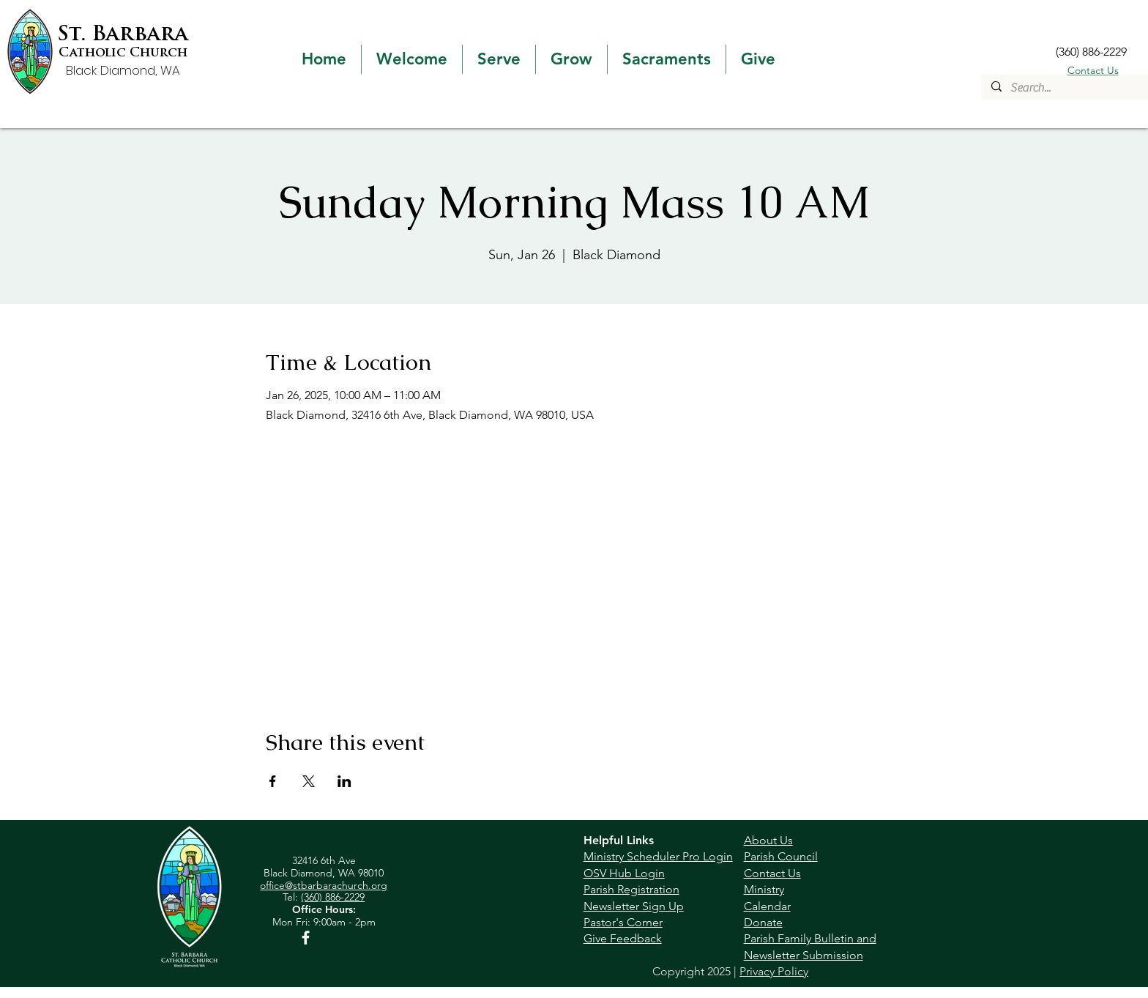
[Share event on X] (309, 781)
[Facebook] (306, 937)
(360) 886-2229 (333, 897)
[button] (412, 59)
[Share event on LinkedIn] (344, 781)
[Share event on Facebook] (273, 781)
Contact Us (1093, 70)
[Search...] (1063, 88)
